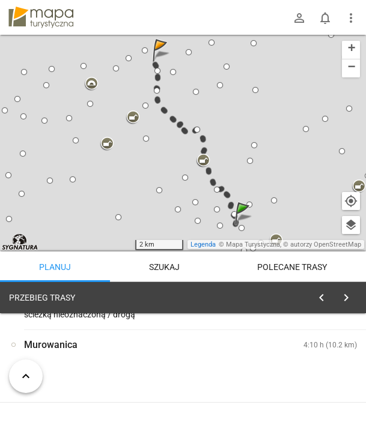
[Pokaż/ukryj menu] (351, 18)
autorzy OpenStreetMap (325, 244)
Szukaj (164, 267)
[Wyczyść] (347, 294)
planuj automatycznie (318, 372)
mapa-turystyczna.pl (41, 17)
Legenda (203, 244)
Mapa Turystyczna (253, 244)
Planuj (55, 267)
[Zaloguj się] (299, 18)
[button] (244, 225)
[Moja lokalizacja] (351, 201)
